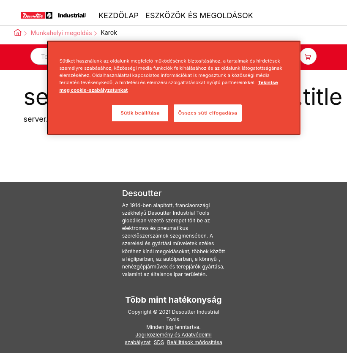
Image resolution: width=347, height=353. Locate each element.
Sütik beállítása (140, 113)
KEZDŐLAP (118, 15)
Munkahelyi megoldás (61, 32)
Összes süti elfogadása (208, 113)
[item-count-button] (308, 56)
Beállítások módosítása (194, 342)
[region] (174, 88)
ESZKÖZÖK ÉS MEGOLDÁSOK (199, 15)
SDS (159, 342)
